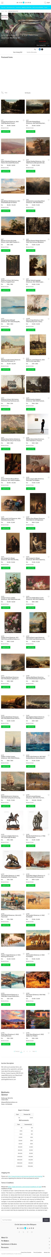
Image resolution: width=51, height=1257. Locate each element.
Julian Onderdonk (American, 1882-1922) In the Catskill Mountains (11, 162)
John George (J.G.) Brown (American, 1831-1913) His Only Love (9, 558)
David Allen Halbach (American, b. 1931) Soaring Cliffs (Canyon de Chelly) (35, 876)
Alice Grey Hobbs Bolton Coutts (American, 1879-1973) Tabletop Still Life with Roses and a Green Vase (35, 598)
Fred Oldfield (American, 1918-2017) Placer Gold (11, 916)
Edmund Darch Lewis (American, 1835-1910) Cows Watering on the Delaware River (35, 638)
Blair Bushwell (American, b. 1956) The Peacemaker (35, 836)
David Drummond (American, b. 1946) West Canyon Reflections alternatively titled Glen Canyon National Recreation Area (10, 995)
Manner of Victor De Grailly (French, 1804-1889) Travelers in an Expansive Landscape (11, 241)
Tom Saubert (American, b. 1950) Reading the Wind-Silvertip (10, 876)
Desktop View (47, 1252)
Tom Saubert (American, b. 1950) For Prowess (35, 955)
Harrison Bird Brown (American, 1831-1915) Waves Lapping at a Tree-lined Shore (10, 677)
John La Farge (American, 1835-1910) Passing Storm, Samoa (35, 320)
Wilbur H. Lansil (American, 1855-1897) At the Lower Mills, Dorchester (35, 360)
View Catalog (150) (41, 45)
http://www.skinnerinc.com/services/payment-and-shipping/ (25, 1176)
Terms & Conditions (37, 1252)
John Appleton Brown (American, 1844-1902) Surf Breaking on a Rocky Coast (35, 717)
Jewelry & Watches (27, 7)
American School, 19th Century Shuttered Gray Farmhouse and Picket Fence (10, 400)
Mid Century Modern (37, 7)
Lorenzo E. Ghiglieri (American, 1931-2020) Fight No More (10, 836)
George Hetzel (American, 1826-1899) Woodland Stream (10, 122)
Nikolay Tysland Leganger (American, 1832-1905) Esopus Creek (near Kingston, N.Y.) (34, 281)
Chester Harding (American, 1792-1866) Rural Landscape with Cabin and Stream (35, 162)
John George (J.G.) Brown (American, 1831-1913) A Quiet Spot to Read (36, 558)
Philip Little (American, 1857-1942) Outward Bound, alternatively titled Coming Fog (36, 757)
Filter (6, 92)
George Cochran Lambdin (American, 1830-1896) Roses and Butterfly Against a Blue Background (10, 598)
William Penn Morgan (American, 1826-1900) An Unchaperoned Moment (35, 519)
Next (34, 1051)
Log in (48, 2)
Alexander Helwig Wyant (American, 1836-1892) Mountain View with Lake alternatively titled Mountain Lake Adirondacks (36, 122)
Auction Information (32, 52)
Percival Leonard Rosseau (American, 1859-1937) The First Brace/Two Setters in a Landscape (35, 796)
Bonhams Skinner (33, 35)
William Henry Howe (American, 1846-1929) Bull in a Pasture (35, 439)
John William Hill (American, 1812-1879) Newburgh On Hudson (10, 201)
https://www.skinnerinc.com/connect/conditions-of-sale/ (25, 1187)
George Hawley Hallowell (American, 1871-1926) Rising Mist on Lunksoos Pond (10, 320)
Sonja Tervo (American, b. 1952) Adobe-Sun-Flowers (35, 1035)
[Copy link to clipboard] (35, 49)
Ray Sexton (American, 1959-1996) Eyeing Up (35, 995)
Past (6, 11)
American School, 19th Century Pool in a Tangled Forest (10, 281)
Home (2, 11)
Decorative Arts (11, 7)
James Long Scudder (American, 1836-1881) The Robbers (35, 479)
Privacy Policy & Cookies (26, 1252)
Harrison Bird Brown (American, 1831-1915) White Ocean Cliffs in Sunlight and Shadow (10, 717)
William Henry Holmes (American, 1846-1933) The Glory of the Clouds (11, 439)
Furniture (18, 7)
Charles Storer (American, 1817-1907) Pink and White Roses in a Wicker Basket (10, 638)
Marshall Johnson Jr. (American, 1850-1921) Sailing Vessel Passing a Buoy (11, 796)
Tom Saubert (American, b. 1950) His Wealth (35, 916)
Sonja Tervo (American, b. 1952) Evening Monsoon (10, 1035)
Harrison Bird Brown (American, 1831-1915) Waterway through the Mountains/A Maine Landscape (35, 677)
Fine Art (3, 7)
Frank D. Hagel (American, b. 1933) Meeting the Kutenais (10, 955)
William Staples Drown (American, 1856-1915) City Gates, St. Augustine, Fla (11, 360)
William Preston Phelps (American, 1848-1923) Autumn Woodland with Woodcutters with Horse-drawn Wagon (36, 241)
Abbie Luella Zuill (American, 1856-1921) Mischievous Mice (11, 519)
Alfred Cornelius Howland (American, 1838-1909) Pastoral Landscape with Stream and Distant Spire (35, 400)
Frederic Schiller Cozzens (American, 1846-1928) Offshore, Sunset (10, 757)
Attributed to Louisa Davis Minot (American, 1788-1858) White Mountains (35, 201)
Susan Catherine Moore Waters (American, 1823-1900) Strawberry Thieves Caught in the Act (10, 479)
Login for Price (5, 131)
